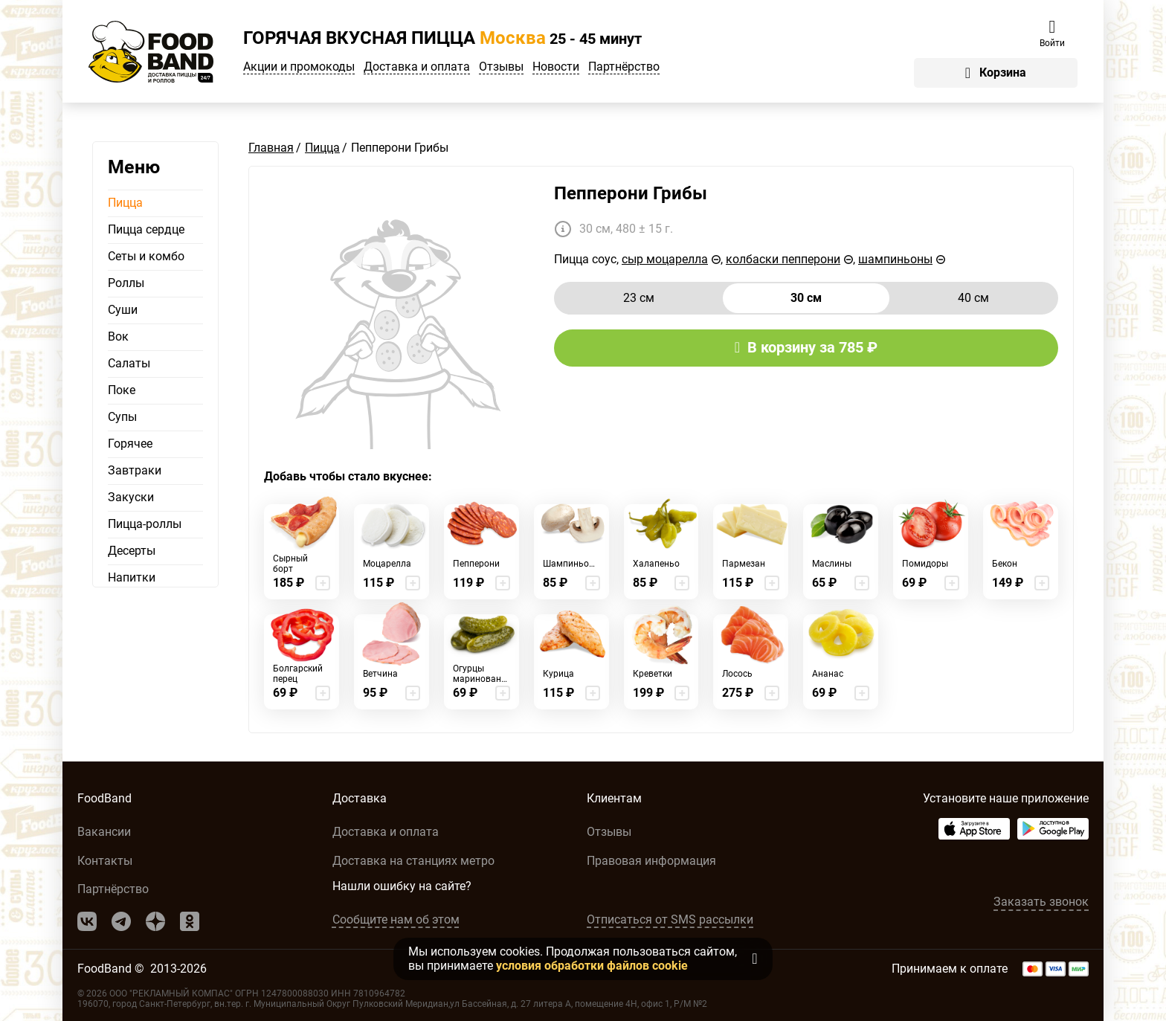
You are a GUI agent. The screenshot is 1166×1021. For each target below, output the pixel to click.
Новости (555, 67)
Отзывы (501, 67)
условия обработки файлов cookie (592, 966)
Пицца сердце (146, 229)
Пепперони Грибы (630, 193)
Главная (271, 148)
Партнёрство (624, 67)
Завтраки (134, 470)
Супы (122, 417)
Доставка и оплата (417, 67)
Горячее (130, 444)
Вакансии (104, 832)
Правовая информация (651, 861)
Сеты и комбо (146, 256)
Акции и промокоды (299, 67)
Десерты (131, 551)
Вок (118, 337)
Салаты (129, 363)
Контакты (104, 861)
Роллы (126, 283)
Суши (123, 310)
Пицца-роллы (144, 524)
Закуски (131, 497)
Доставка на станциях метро (413, 861)
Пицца (125, 203)
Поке (121, 390)
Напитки (131, 577)
